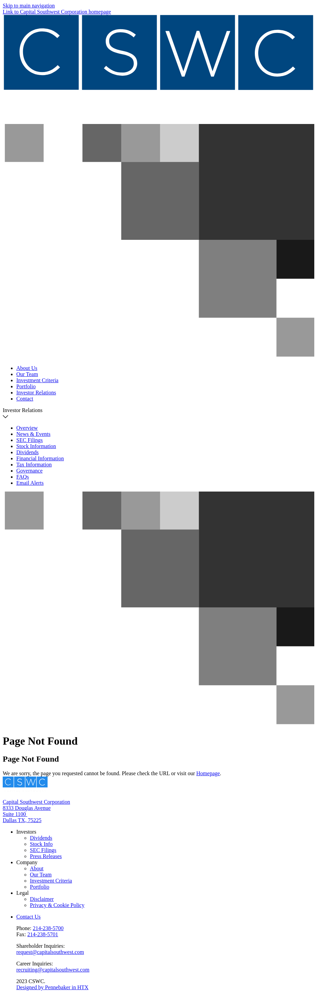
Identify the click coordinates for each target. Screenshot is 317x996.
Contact (24, 399)
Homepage (208, 773)
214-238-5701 (42, 934)
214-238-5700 (48, 928)
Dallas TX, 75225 (22, 820)
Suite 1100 (15, 814)
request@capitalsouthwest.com (50, 952)
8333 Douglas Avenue (27, 808)
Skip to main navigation (29, 5)
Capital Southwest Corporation (36, 802)
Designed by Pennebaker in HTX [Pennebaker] (52, 987)
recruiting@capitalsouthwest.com (52, 970)
